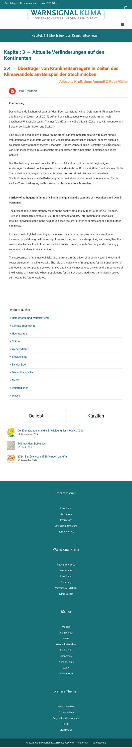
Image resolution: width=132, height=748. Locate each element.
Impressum (66, 520)
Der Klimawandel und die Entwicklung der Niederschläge (50, 430)
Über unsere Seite (66, 565)
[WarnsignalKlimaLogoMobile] (66, 10)
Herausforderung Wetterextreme (30, 318)
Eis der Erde (19, 364)
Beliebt (36, 416)
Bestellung (66, 582)
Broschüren (66, 508)
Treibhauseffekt (66, 706)
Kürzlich (95, 416)
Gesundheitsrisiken (23, 372)
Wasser (16, 396)
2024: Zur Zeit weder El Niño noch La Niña (42, 456)
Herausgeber (66, 570)
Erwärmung (66, 730)
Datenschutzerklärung (66, 526)
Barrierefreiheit (66, 531)
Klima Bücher (66, 594)
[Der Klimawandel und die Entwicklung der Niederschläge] (11, 430)
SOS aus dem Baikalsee (31, 444)
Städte (16, 341)
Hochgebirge (19, 333)
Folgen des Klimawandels (66, 718)
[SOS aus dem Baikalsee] (11, 443)
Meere (15, 380)
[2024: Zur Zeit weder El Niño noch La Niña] (11, 456)
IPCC (66, 724)
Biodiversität (19, 357)
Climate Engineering (23, 326)
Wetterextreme (20, 349)
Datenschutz (99, 743)
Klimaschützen (66, 712)
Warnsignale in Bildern (66, 588)
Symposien (66, 514)
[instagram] (125, 7)
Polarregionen (20, 388)
